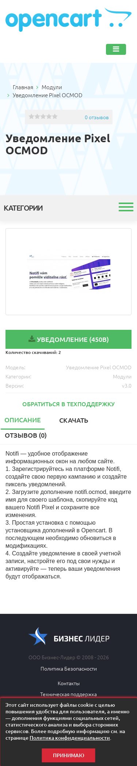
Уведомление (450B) (73, 339)
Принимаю (68, 755)
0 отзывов (97, 117)
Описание (22, 419)
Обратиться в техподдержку (68, 403)
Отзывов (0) (26, 435)
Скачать (73, 420)
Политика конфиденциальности (70, 737)
